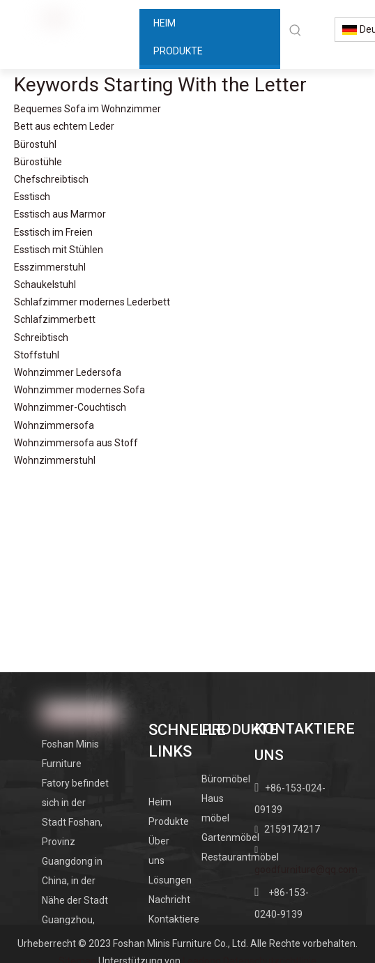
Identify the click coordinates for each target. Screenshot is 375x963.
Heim (159, 801)
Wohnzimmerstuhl (54, 460)
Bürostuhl (35, 144)
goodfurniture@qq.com (306, 869)
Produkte (168, 821)
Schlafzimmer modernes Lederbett (92, 302)
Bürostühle (38, 161)
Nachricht (169, 899)
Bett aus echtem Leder (64, 126)
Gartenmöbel (230, 837)
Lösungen (170, 880)
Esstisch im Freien (53, 232)
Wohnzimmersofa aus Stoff (76, 442)
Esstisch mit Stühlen (58, 249)
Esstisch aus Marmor (60, 214)
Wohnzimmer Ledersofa (67, 372)
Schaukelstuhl (45, 284)
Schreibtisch (41, 337)
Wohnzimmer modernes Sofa (79, 389)
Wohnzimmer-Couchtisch (70, 407)
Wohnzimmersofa (54, 425)
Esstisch (32, 196)
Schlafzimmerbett (54, 319)
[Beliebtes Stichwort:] (295, 30)
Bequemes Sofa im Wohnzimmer (87, 108)
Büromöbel (225, 778)
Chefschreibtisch (51, 179)
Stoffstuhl (36, 355)
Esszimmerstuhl (50, 267)
